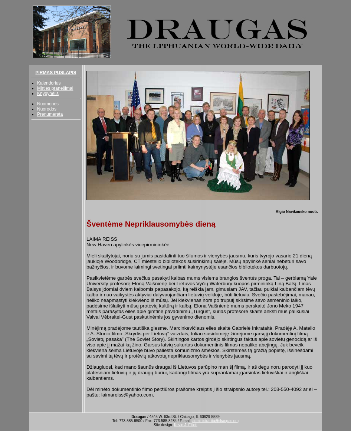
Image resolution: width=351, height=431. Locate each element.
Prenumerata (50, 114)
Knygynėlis (48, 93)
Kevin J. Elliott (185, 425)
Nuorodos (46, 109)
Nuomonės (48, 103)
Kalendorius (48, 83)
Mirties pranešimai (55, 88)
